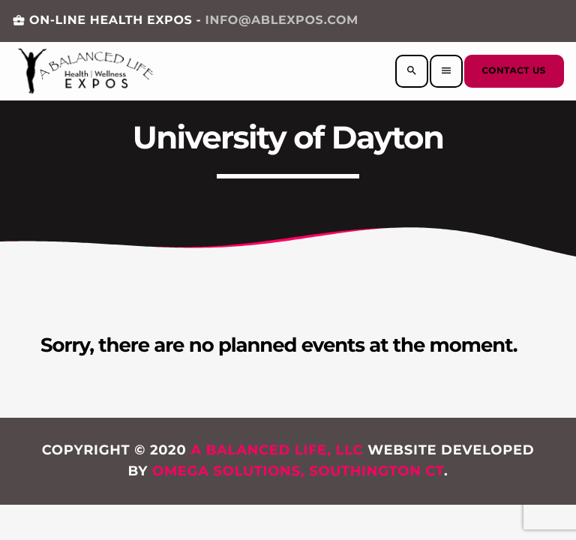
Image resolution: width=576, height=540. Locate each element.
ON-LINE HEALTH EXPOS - (185, 21)
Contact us (514, 70)
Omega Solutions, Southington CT (298, 471)
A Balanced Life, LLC (276, 450)
